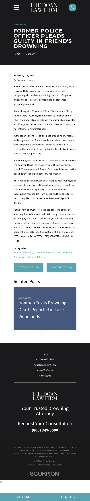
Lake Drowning (64, 252)
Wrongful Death (36, 257)
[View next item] (41, 333)
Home (45, 353)
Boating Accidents (23, 252)
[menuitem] (31, 465)
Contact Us (45, 375)
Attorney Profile (45, 359)
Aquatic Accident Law (45, 364)
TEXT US (67, 497)
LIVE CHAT (22, 497)
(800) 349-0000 (45, 430)
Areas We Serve (45, 370)
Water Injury (20, 257)
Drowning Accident (45, 252)
